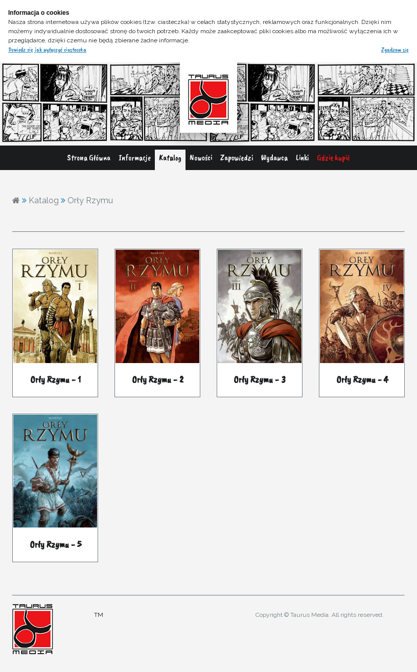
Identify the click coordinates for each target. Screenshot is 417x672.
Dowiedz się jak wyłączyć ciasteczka (47, 49)
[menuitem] (88, 160)
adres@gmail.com (275, 630)
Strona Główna (88, 158)
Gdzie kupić (333, 158)
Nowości (201, 158)
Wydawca (274, 158)
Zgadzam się (395, 49)
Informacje (135, 158)
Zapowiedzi (236, 158)
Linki (302, 158)
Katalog (170, 158)
